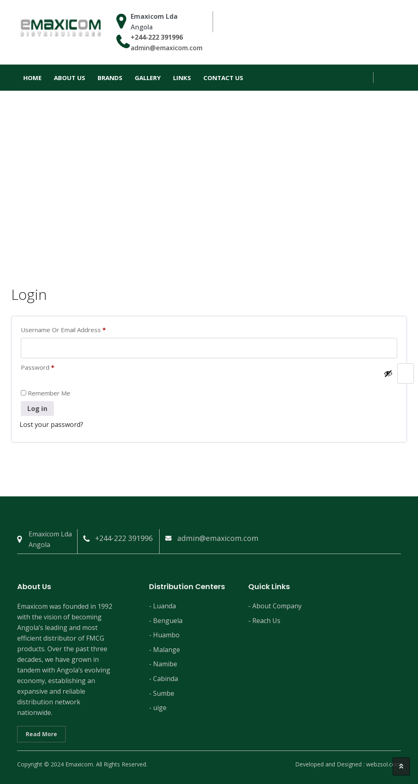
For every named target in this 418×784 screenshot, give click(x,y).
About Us (69, 78)
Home (32, 78)
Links (182, 78)
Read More (41, 734)
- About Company (275, 605)
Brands (110, 78)
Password (50, 367)
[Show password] (388, 373)
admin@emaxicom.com (166, 47)
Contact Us (223, 78)
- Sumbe (161, 693)
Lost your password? (51, 424)
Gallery (148, 78)
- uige (158, 707)
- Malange (164, 649)
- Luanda (162, 605)
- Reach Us (264, 620)
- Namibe (163, 663)
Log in (37, 408)
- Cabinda (163, 678)
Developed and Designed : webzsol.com (348, 764)
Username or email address (76, 330)
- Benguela (165, 620)
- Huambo (164, 634)
